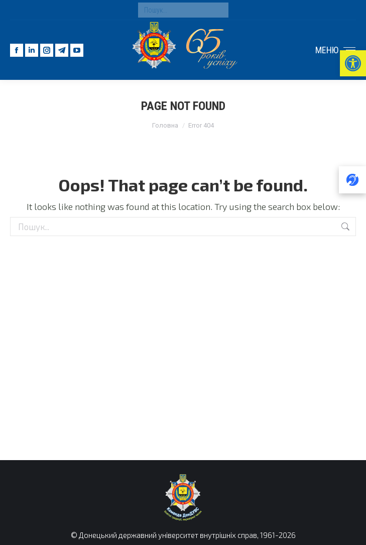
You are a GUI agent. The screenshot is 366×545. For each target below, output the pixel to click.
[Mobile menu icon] (335, 50)
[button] (353, 63)
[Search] (183, 10)
